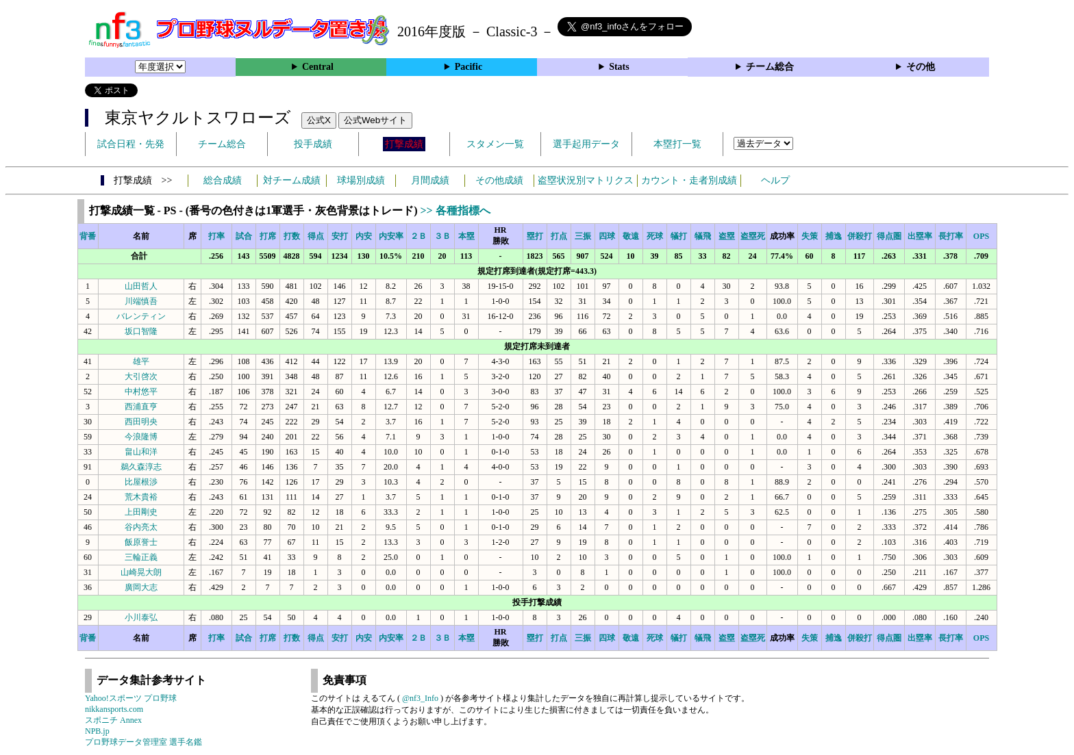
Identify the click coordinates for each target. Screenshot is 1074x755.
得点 (316, 236)
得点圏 (889, 236)
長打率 (950, 236)
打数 (292, 236)
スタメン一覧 (495, 144)
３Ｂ (442, 236)
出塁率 (920, 236)
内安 (363, 236)
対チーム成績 (292, 180)
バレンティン (141, 316)
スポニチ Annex (113, 720)
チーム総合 (770, 67)
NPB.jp (97, 731)
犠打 (679, 236)
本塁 (466, 236)
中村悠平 (141, 391)
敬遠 (631, 236)
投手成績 (313, 144)
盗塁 (727, 236)
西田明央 (141, 421)
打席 (268, 236)
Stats (619, 67)
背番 (87, 236)
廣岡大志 (141, 587)
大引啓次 (141, 376)
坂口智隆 (141, 331)
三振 (583, 236)
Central (318, 67)
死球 (655, 236)
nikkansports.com (114, 709)
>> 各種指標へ (455, 210)
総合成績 (222, 180)
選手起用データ (586, 144)
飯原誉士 (141, 542)
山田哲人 (141, 286)
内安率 (391, 236)
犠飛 (703, 236)
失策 (809, 236)
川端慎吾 (141, 301)
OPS (981, 236)
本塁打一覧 (677, 144)
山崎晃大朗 (141, 572)
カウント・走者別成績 (689, 180)
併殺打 (859, 236)
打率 (216, 236)
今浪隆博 (141, 437)
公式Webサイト (375, 120)
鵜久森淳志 (141, 467)
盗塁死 (752, 236)
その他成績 (499, 180)
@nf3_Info (420, 698)
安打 (340, 236)
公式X (319, 120)
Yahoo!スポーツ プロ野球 (131, 698)
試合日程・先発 (130, 144)
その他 (920, 67)
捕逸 (833, 236)
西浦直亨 (141, 406)
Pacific (468, 67)
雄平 (141, 361)
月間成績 (430, 180)
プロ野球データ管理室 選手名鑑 (143, 742)
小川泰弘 (141, 617)
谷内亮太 (141, 527)
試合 (244, 236)
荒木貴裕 (141, 497)
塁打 (535, 236)
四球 (607, 236)
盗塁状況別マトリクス (586, 180)
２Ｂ (418, 236)
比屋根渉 (141, 482)
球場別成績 (361, 180)
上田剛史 (141, 512)
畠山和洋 (141, 452)
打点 (559, 236)
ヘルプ (775, 180)
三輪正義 (141, 557)
